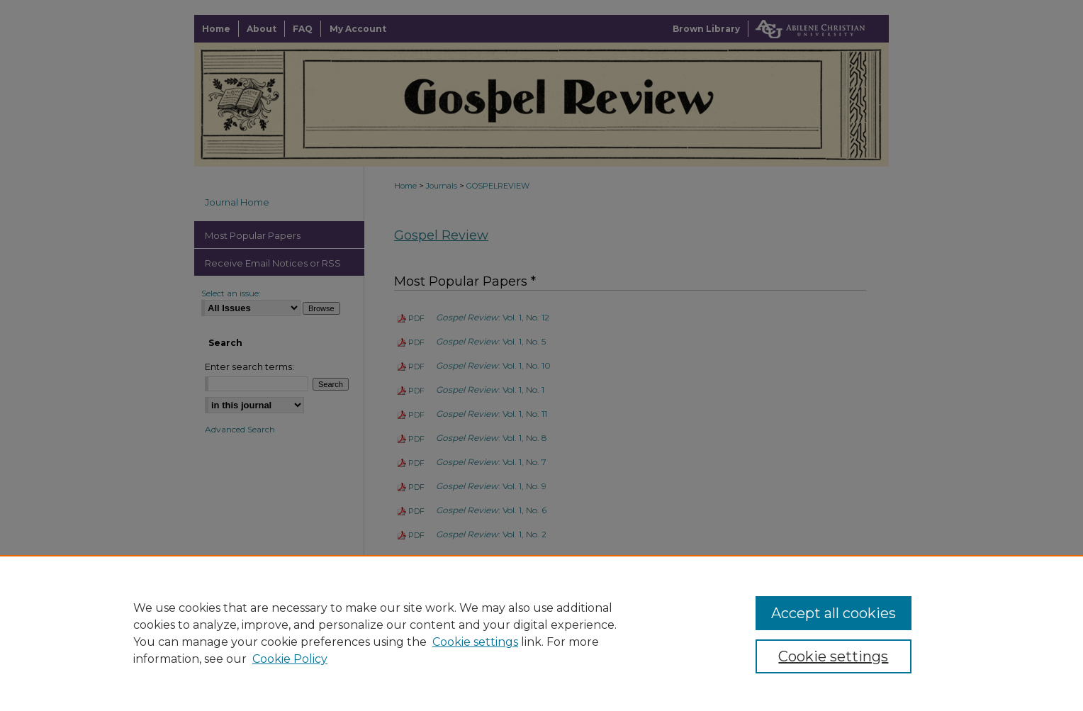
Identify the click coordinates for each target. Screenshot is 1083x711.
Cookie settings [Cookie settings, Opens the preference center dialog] (833, 656)
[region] (541, 633)
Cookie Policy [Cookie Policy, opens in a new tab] (289, 659)
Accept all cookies (833, 613)
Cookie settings (475, 642)
